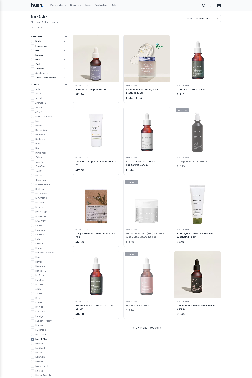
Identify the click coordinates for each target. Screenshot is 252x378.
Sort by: (188, 18)
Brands (75, 5)
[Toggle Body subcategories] (65, 41)
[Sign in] (211, 5)
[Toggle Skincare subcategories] (65, 69)
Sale (114, 5)
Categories (58, 5)
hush (37, 5)
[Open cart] (219, 5)
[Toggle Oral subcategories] (65, 64)
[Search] (203, 5)
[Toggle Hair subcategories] (65, 51)
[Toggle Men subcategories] (65, 60)
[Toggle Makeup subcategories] (65, 55)
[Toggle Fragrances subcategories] (65, 46)
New (88, 5)
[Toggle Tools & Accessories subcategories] (65, 78)
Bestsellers (101, 5)
